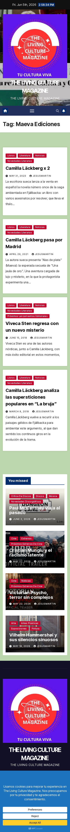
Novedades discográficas (26, 501)
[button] (57, 111)
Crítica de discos (21, 496)
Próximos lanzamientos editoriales (27, 316)
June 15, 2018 (18, 337)
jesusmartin (40, 175)
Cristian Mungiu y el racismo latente (30, 553)
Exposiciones (19, 628)
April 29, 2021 (19, 254)
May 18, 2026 (22, 646)
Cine (13, 538)
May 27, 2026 (22, 561)
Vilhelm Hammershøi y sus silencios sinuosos (33, 637)
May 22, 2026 (22, 603)
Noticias (40, 155)
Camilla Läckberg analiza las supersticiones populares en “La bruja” (32, 397)
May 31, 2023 (18, 175)
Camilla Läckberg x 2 (28, 168)
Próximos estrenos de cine (27, 543)
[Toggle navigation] (32, 110)
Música (53, 496)
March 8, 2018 (19, 411)
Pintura (36, 628)
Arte (13, 623)
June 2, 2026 (22, 519)
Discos (40, 496)
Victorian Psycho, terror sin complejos (31, 595)
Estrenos (26, 538)
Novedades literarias (19, 160)
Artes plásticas (29, 623)
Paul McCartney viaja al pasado (34, 510)
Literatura (25, 155)
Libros (11, 155)
